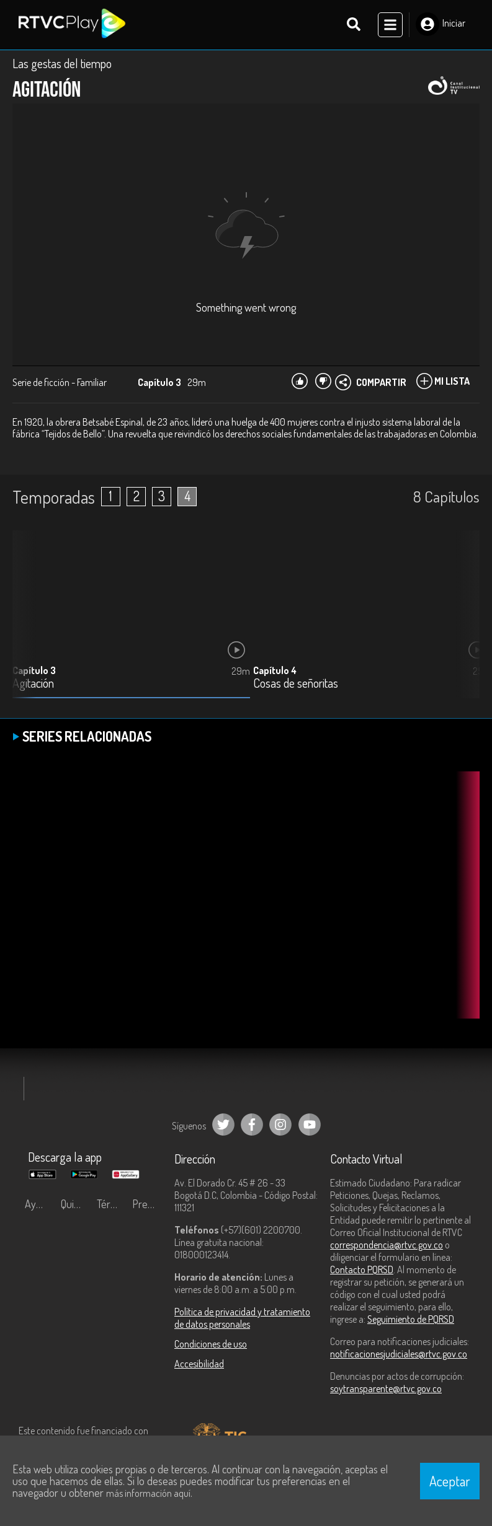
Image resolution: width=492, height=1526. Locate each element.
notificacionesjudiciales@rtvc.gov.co (398, 1354)
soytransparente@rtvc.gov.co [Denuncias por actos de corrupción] (386, 1388)
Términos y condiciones (112, 1204)
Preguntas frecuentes (147, 1204)
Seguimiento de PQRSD (410, 1319)
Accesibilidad (199, 1363)
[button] (464, 623)
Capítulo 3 (34, 670)
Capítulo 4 (275, 670)
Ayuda (38, 1204)
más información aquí (148, 1493)
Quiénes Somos (76, 1204)
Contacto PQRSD (361, 1269)
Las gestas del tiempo (62, 63)
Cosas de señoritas (295, 683)
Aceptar (449, 1480)
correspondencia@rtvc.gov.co (386, 1245)
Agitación (33, 683)
